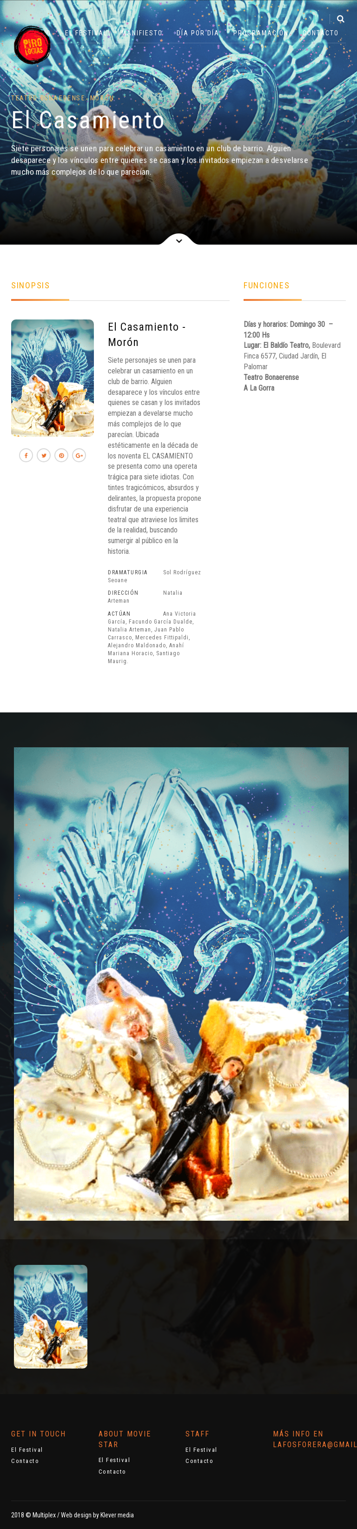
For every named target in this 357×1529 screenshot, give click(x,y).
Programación (261, 33)
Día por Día (198, 33)
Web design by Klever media (97, 1515)
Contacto (321, 33)
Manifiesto (142, 33)
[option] (50, 1317)
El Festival (86, 33)
